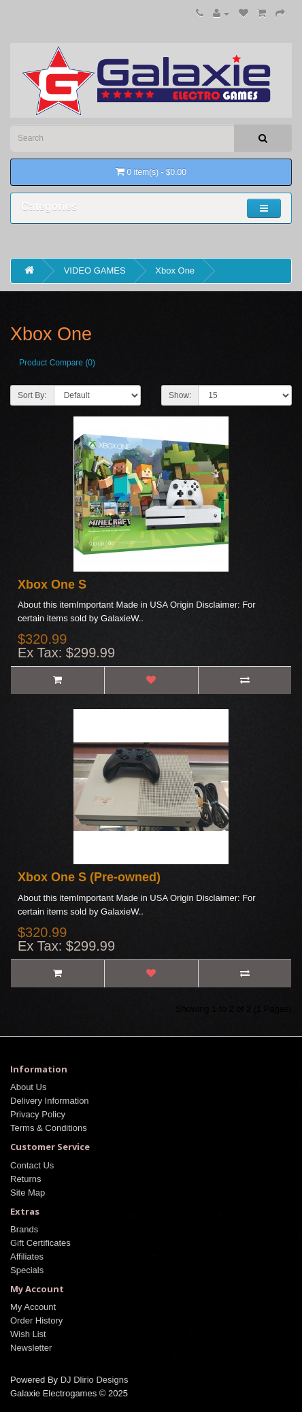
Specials (27, 1270)
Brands (24, 1229)
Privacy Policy (37, 1114)
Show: (180, 395)
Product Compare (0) (57, 362)
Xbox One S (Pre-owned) (89, 877)
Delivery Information (49, 1101)
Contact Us (32, 1165)
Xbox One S (52, 584)
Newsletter (31, 1348)
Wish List (28, 1334)
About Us (28, 1087)
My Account (33, 1307)
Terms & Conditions (48, 1128)
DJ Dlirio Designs (95, 1380)
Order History (36, 1320)
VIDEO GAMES (95, 270)
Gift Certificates (40, 1243)
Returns (25, 1179)
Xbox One (175, 270)
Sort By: (32, 395)
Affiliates (27, 1256)
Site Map (27, 1192)
